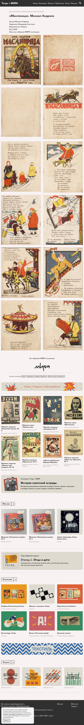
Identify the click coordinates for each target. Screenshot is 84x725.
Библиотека (59, 3)
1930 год (56, 465)
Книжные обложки (31, 430)
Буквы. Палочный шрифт (39, 633)
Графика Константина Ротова (12, 607)
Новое (35, 3)
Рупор (67, 3)
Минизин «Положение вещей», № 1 (41, 538)
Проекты (51, 3)
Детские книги (32, 11)
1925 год (24, 430)
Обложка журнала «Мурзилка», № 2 (29, 461)
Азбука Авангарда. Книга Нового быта (67, 538)
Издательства (66, 609)
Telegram (74, 706)
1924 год (14, 470)
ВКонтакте (74, 704)
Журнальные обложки (6, 433)
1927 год (77, 464)
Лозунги (9, 688)
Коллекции (43, 3)
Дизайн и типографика (40, 636)
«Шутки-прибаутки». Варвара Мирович (51, 461)
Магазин (74, 3)
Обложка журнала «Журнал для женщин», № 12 (8, 465)
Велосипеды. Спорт (8, 633)
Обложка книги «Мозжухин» (70, 424)
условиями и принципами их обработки (12, 714)
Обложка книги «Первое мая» (28, 426)
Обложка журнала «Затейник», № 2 (50, 428)
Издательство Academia (66, 607)
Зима (23, 376)
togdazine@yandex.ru (17, 704)
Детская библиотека (15, 11)
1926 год (25, 11)
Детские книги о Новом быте (57, 376)
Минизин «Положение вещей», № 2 (13, 538)
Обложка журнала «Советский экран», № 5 (10, 429)
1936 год (56, 432)
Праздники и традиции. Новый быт (37, 376)
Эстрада (34, 688)
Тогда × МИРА (10, 3)
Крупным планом (64, 633)
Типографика (50, 636)
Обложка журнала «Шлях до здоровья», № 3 (72, 460)
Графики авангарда (11, 609)
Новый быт (41, 11)
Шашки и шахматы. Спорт (39, 607)
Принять (6, 720)
